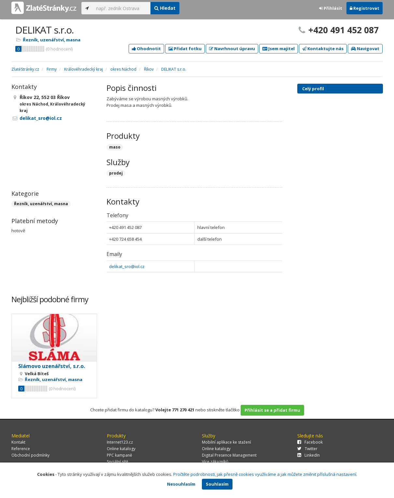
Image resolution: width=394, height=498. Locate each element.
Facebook (310, 442)
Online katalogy (121, 448)
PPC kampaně (119, 455)
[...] (121, 8)
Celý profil (313, 89)
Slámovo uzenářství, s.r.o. (51, 366)
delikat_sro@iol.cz (127, 266)
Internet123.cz (120, 442)
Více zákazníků (215, 461)
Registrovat (364, 8)
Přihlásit (330, 8)
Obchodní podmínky (30, 455)
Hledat (165, 8)
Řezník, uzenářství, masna (51, 40)
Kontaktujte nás (323, 48)
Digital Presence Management (229, 455)
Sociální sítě (117, 461)
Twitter (307, 448)
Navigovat (365, 48)
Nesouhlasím (181, 484)
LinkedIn (308, 455)
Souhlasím (217, 484)
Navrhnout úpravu (232, 48)
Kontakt (18, 442)
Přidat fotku (185, 48)
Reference (20, 448)
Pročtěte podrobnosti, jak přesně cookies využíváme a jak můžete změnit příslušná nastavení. (265, 474)
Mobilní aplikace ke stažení (226, 442)
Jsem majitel (278, 48)
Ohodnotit (146, 48)
